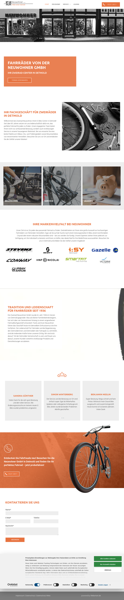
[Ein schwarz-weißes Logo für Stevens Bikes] (19, 250)
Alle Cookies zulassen (107, 570)
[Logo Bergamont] (47, 250)
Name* (8, 510)
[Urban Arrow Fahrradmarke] (19, 270)
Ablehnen (108, 581)
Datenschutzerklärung (33, 588)
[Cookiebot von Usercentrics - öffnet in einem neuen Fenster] (12, 596)
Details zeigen (103, 596)
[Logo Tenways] (76, 260)
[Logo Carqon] (76, 250)
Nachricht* (10, 526)
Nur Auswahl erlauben (107, 575)
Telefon (36, 518)
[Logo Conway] (105, 250)
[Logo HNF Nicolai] (47, 260)
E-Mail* (8, 518)
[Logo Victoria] (105, 260)
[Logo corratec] (19, 260)
